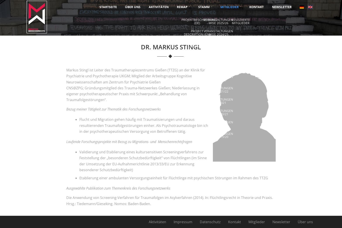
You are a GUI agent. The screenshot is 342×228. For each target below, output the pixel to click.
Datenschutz (210, 221)
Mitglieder (256, 221)
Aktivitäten (157, 221)
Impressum (183, 221)
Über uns (305, 221)
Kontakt (234, 221)
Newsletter (281, 221)
